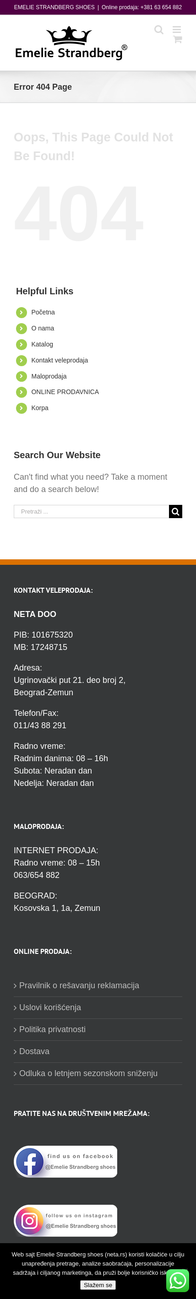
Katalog (42, 344)
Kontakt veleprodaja (59, 360)
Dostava (34, 1051)
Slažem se (98, 1285)
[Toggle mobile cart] (177, 39)
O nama (42, 328)
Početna (42, 312)
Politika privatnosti (52, 1029)
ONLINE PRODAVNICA (65, 391)
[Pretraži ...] (91, 511)
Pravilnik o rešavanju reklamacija (79, 985)
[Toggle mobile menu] (177, 29)
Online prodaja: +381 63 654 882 (142, 7)
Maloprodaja (48, 376)
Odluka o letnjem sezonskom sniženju (88, 1073)
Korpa (39, 407)
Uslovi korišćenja (50, 1007)
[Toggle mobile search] (158, 29)
